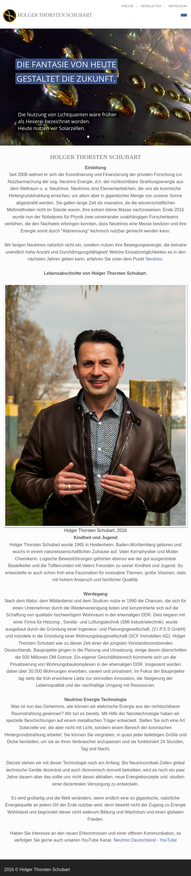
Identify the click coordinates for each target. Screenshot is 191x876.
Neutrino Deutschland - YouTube (145, 840)
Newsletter (151, 6)
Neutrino (153, 259)
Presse (127, 6)
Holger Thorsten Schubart (47, 16)
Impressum (177, 6)
